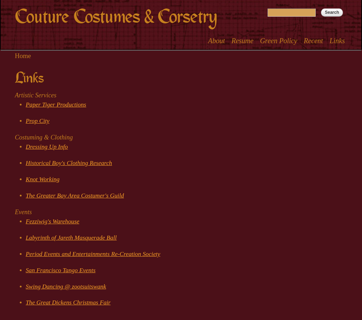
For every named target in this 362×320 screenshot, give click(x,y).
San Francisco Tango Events (60, 270)
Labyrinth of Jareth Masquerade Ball (71, 237)
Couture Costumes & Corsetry (116, 17)
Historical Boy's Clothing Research (69, 163)
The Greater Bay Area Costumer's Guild (75, 195)
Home (23, 55)
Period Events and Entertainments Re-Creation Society (93, 254)
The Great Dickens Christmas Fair (68, 302)
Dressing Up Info (47, 146)
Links (337, 41)
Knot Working (43, 179)
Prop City (37, 121)
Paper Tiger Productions (56, 104)
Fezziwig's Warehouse (53, 221)
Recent (313, 41)
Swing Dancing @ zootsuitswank (66, 286)
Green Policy (278, 41)
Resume (242, 41)
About (216, 41)
